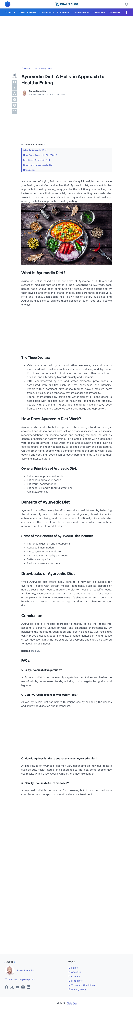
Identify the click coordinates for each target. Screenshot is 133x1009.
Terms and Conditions (81, 985)
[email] (14, 111)
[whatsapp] (14, 93)
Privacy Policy (77, 989)
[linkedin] (28, 987)
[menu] (7, 4)
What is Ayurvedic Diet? (35, 150)
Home (73, 967)
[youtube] (17, 987)
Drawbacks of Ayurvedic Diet (38, 165)
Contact (74, 976)
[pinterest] (14, 105)
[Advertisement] (66, 41)
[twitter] (14, 87)
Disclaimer (75, 980)
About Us (74, 972)
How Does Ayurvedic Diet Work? (40, 155)
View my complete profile (20, 979)
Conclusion (29, 170)
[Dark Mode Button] (126, 4)
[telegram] (14, 99)
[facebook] (14, 82)
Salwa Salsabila (25, 970)
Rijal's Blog (72, 1003)
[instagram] (23, 987)
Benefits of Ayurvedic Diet (36, 160)
